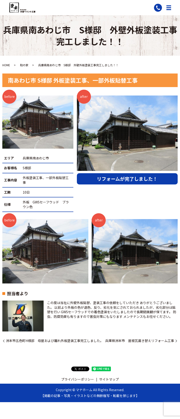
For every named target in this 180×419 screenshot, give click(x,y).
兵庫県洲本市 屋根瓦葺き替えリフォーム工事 (139, 340)
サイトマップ (109, 379)
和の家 (24, 65)
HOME (6, 65)
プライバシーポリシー (77, 379)
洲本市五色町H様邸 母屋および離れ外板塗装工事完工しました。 (54, 340)
